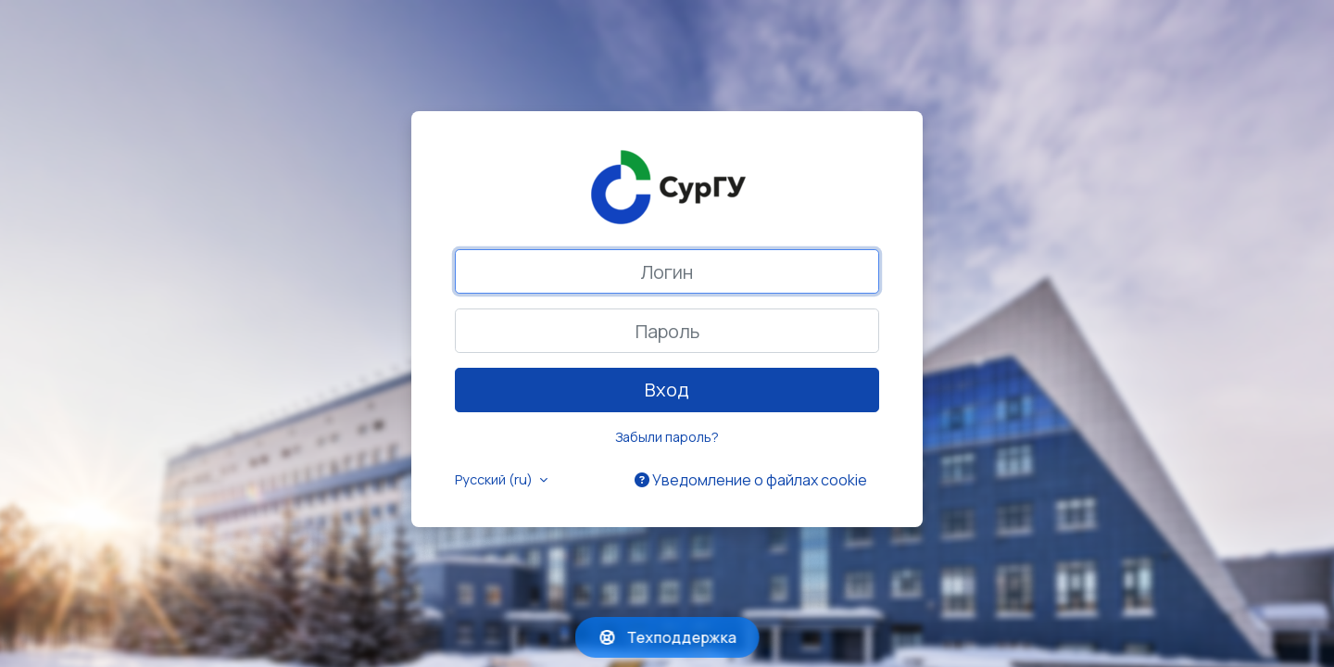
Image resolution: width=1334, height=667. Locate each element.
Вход (667, 389)
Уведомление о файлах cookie (751, 480)
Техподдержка (667, 637)
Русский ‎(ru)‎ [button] (495, 479)
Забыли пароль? (667, 437)
